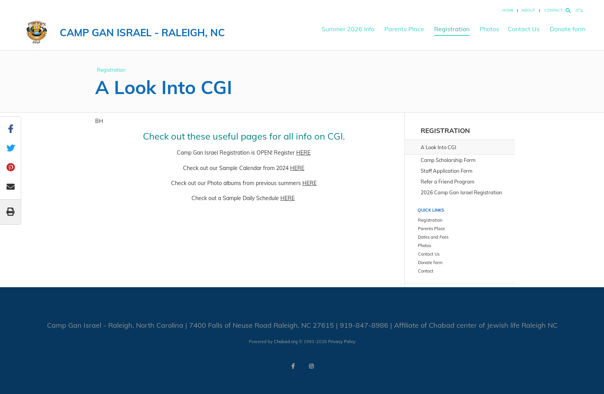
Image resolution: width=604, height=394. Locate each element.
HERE (303, 152)
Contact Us (524, 29)
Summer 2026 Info (348, 29)
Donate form (568, 29)
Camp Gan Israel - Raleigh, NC (142, 32)
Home (508, 10)
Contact (553, 10)
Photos (489, 29)
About (528, 10)
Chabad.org (286, 341)
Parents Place (404, 29)
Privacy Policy (342, 341)
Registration (452, 29)
